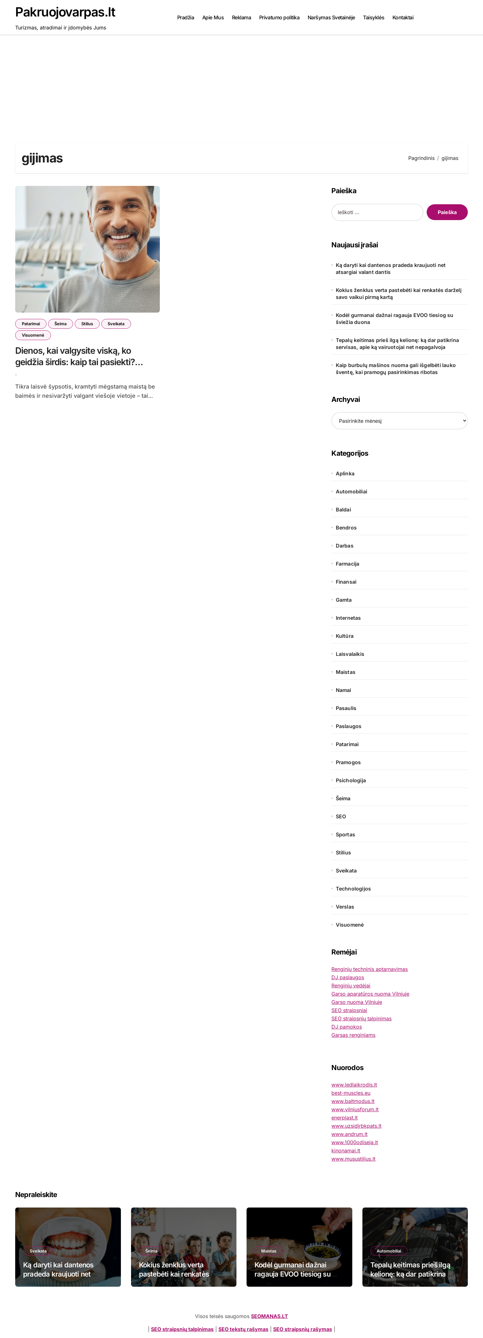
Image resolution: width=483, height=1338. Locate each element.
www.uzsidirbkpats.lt (356, 1126)
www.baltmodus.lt (352, 1101)
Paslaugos (349, 726)
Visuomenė (33, 335)
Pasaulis (346, 708)
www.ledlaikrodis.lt (354, 1084)
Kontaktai (403, 17)
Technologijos (353, 888)
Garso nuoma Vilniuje (356, 1002)
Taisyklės (373, 17)
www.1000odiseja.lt (354, 1142)
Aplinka (345, 473)
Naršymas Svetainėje (331, 17)
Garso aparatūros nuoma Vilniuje (370, 994)
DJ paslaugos (347, 977)
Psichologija (351, 780)
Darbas (345, 545)
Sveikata (116, 323)
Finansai (346, 582)
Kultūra (345, 636)
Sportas (345, 834)
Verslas (345, 907)
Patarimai (31, 323)
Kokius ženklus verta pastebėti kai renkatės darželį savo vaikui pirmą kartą (398, 293)
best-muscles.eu (350, 1093)
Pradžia (185, 17)
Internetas (348, 618)
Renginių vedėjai (350, 985)
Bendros (346, 527)
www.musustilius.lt (353, 1159)
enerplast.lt (344, 1117)
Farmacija (348, 564)
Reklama (241, 17)
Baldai (343, 509)
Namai (343, 690)
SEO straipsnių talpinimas (361, 1018)
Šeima (61, 323)
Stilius (87, 323)
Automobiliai (351, 491)
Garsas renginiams (353, 1035)
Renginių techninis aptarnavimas (369, 969)
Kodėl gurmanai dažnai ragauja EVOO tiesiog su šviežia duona (395, 318)
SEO (341, 816)
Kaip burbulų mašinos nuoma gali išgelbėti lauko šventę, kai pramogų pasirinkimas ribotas (396, 368)
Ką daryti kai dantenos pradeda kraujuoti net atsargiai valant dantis (391, 268)
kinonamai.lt (345, 1150)
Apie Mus (213, 17)
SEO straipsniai (349, 1010)
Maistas (345, 672)
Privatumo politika (279, 17)
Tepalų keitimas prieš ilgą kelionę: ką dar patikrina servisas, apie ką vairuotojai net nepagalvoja (397, 343)
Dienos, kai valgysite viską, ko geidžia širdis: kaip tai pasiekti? (75, 359)
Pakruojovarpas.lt (65, 12)
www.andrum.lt (349, 1134)
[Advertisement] (241, 82)
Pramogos (348, 762)
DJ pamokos (346, 1027)
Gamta (344, 600)
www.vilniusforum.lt (355, 1109)
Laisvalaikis (350, 654)
